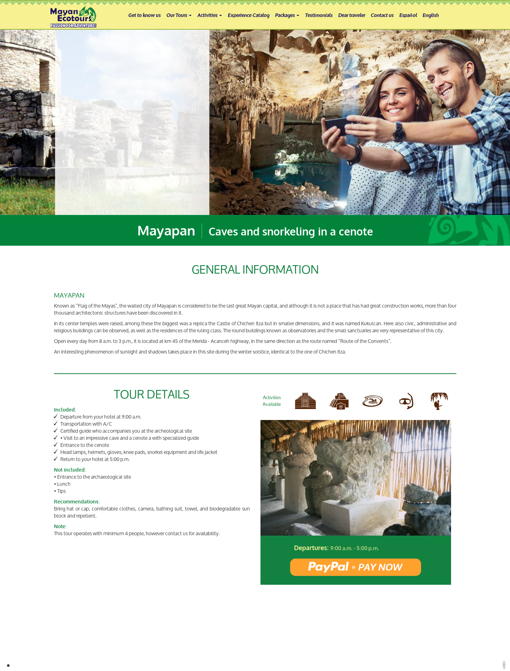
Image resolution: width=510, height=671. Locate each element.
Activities (209, 15)
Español (408, 15)
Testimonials (318, 15)
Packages (287, 15)
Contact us (382, 15)
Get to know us (144, 15)
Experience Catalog (248, 15)
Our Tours (179, 15)
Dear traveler (351, 15)
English (430, 15)
